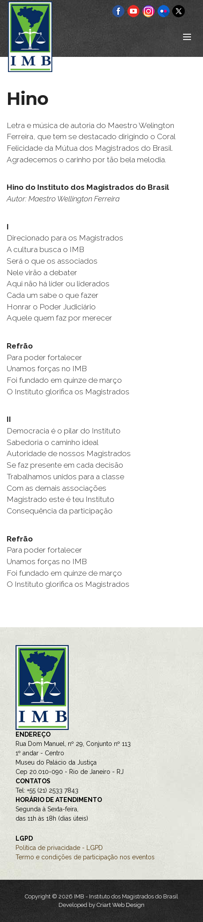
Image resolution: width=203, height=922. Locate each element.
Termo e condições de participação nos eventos (85, 857)
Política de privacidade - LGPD (59, 847)
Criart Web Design (120, 905)
